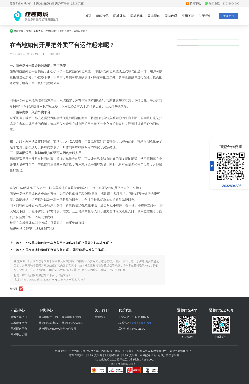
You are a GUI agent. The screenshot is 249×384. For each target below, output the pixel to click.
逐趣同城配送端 (71, 317)
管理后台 (228, 15)
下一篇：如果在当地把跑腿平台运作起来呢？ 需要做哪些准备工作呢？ (58, 250)
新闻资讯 (102, 15)
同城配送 (153, 15)
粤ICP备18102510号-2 (124, 364)
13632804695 (231, 186)
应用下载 (188, 15)
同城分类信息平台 (168, 355)
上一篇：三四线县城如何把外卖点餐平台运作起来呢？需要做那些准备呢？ (61, 243)
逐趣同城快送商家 (72, 322)
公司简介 (100, 317)
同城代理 (171, 15)
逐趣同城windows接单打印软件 (57, 328)
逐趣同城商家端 (48, 322)
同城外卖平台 (19, 317)
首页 (88, 15)
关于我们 (205, 15)
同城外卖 (119, 15)
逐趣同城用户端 (48, 317)
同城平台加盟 (19, 334)
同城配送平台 (19, 328)
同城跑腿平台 (19, 322)
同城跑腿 (136, 15)
